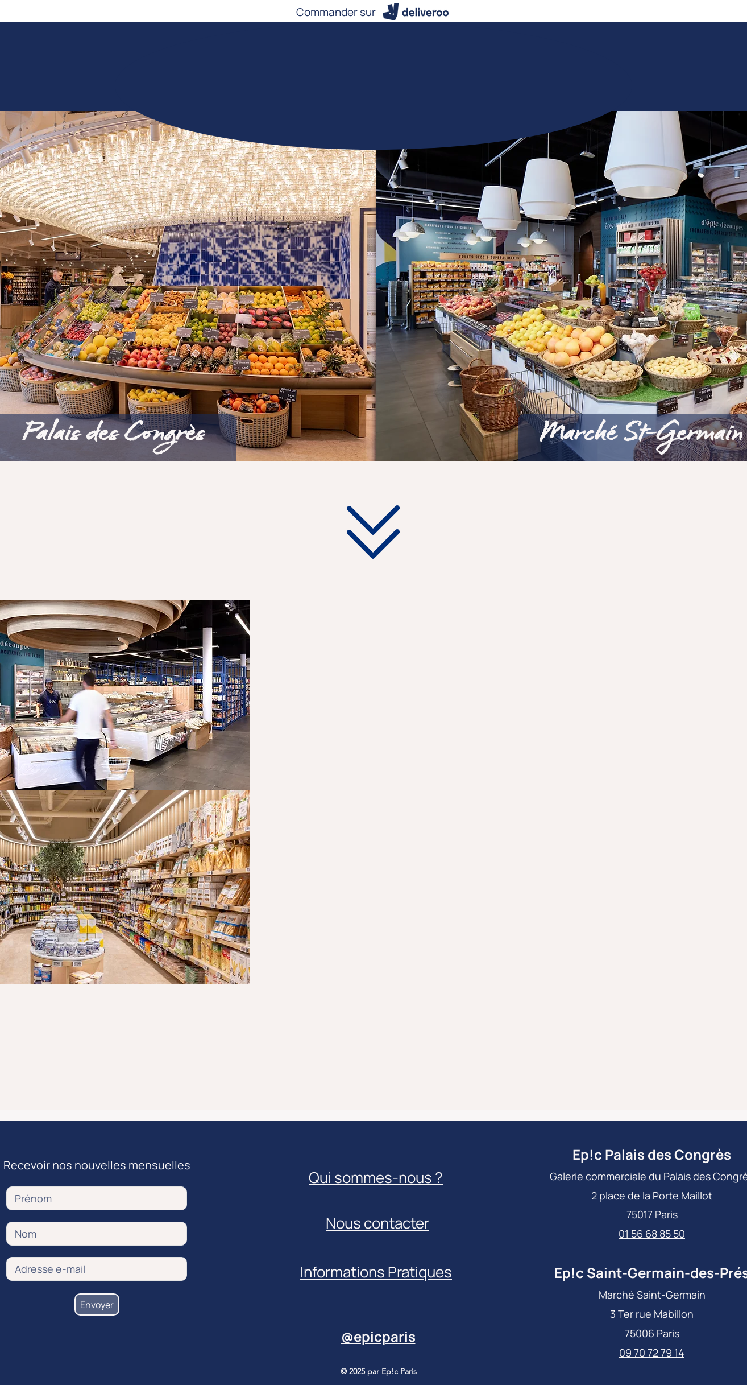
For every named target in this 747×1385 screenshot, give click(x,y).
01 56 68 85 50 (652, 1233)
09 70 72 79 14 (651, 1352)
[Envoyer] (96, 1304)
